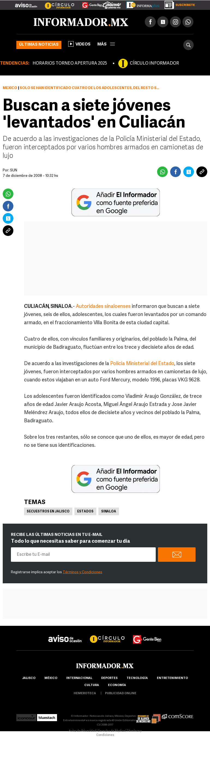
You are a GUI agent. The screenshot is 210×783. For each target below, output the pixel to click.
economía (117, 685)
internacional (79, 678)
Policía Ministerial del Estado (142, 363)
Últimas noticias (39, 45)
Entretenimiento (172, 678)
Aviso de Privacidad (82, 731)
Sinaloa (108, 511)
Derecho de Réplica (111, 731)
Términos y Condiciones (82, 572)
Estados (85, 511)
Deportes (109, 678)
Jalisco (28, 678)
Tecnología (137, 678)
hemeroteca (85, 693)
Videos (79, 44)
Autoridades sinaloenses (103, 306)
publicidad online (120, 693)
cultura (91, 685)
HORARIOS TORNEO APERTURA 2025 (69, 63)
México (10, 88)
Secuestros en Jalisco (48, 511)
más (106, 45)
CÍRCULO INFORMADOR (154, 63)
